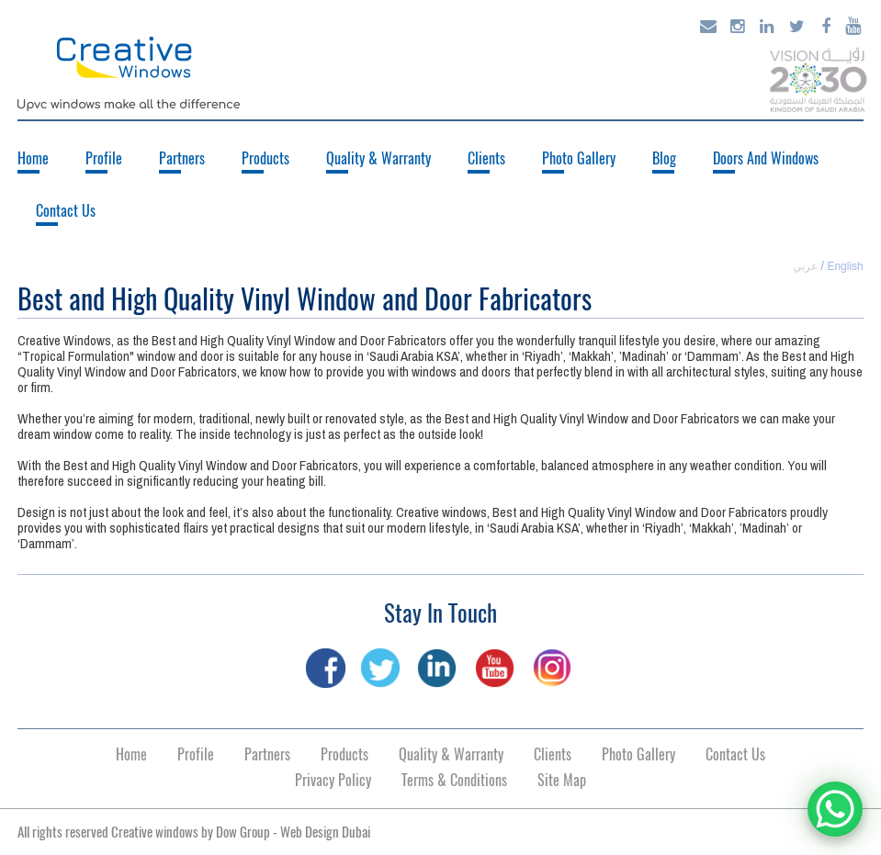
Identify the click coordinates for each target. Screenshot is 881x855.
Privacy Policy (333, 780)
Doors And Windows (766, 158)
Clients (486, 158)
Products (265, 158)
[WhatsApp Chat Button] (835, 809)
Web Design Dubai (325, 832)
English (845, 266)
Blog (664, 158)
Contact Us (66, 210)
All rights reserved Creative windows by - (193, 832)
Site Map (561, 780)
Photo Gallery (579, 158)
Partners (182, 158)
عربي (805, 266)
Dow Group (243, 832)
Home (33, 158)
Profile (103, 158)
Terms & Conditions (454, 780)
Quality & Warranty (378, 158)
